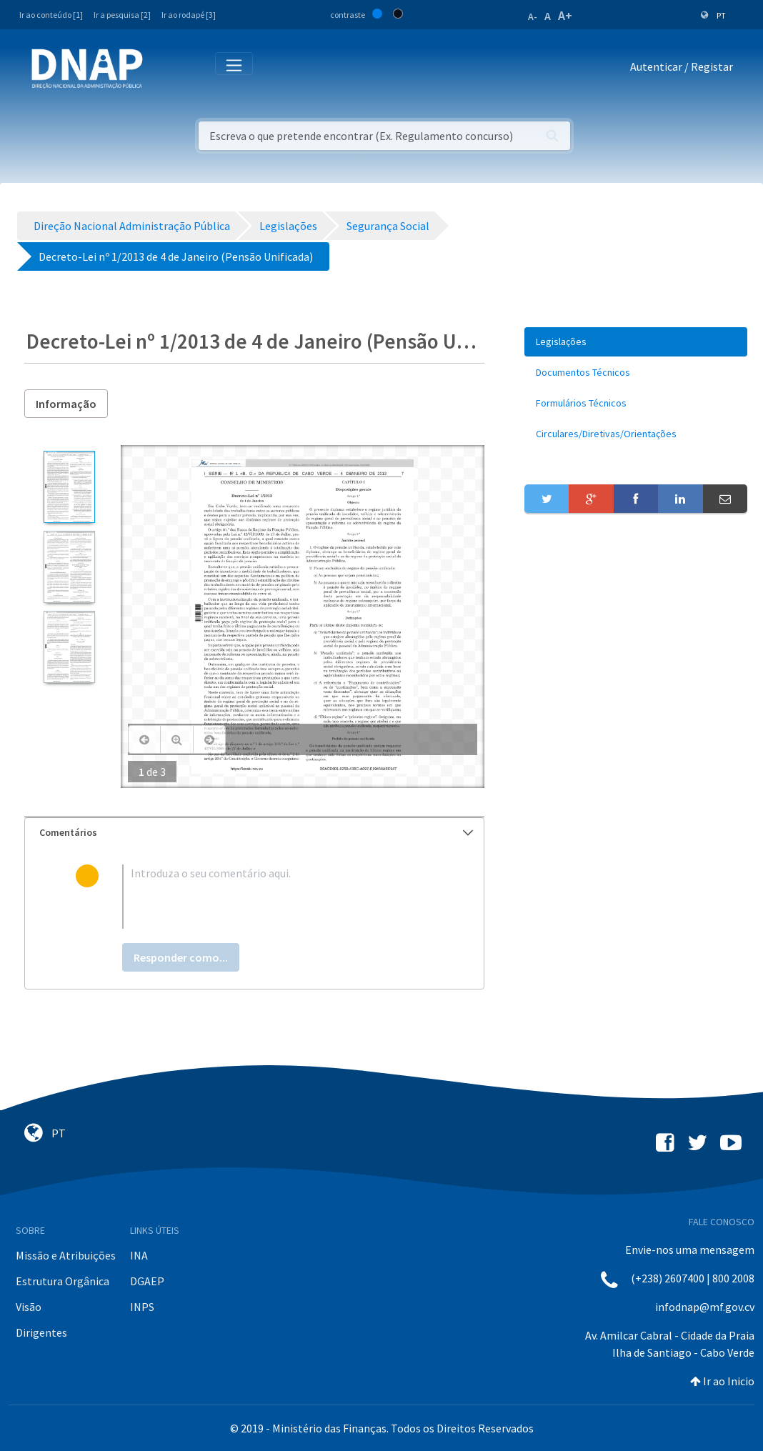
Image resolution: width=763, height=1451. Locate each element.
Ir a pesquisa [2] (122, 14)
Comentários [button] (256, 832)
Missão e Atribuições (66, 1255)
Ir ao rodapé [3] (188, 14)
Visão (28, 1307)
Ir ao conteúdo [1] (51, 14)
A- (532, 16)
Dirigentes (41, 1332)
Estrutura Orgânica (62, 1281)
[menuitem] (635, 341)
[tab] (254, 832)
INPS (142, 1307)
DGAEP (147, 1281)
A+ (565, 15)
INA (139, 1255)
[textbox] (277, 896)
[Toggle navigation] (163, 69)
